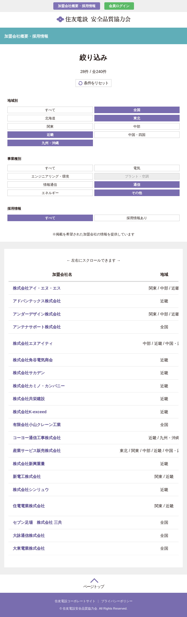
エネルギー (50, 193)
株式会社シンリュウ (31, 489)
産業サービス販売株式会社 (37, 450)
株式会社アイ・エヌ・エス (37, 288)
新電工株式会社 (27, 476)
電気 (136, 168)
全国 (136, 110)
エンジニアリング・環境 (50, 176)
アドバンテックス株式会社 (37, 301)
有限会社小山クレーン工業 (37, 424)
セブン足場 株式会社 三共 (37, 522)
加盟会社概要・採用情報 (76, 6)
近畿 (50, 135)
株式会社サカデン (29, 372)
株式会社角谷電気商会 (33, 359)
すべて (50, 110)
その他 (137, 193)
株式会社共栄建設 (29, 398)
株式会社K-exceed (29, 411)
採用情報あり (137, 218)
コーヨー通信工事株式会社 (37, 437)
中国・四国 (136, 135)
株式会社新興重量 (29, 463)
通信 (136, 185)
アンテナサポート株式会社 (37, 327)
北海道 (50, 118)
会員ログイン (119, 6)
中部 (136, 127)
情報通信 (50, 185)
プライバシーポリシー (117, 601)
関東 (50, 127)
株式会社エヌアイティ (33, 343)
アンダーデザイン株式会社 (37, 313)
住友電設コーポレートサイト (75, 601)
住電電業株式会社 (29, 506)
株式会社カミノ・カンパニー (39, 385)
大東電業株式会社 (29, 548)
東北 (136, 118)
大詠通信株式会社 (29, 535)
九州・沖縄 (50, 143)
